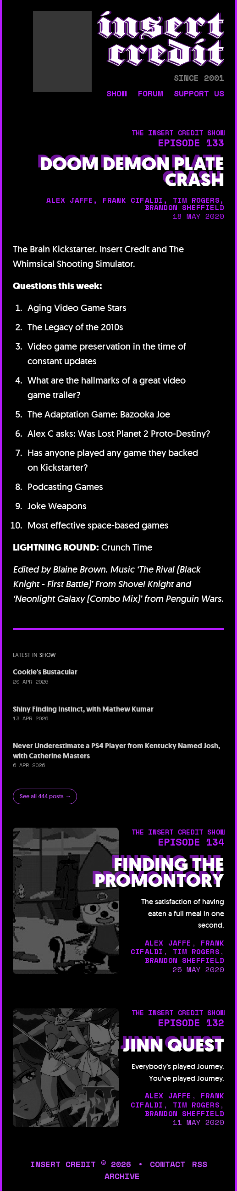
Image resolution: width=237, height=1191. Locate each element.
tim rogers (196, 200)
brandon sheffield (184, 207)
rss (199, 1164)
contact (167, 1164)
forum (150, 94)
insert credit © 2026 (80, 1164)
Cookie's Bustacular (45, 672)
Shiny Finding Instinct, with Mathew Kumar (83, 709)
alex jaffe (69, 200)
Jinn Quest (173, 1045)
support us (199, 94)
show (116, 94)
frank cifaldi (133, 200)
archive (122, 1176)
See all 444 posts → (45, 796)
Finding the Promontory (159, 873)
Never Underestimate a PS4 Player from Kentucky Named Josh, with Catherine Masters (116, 751)
